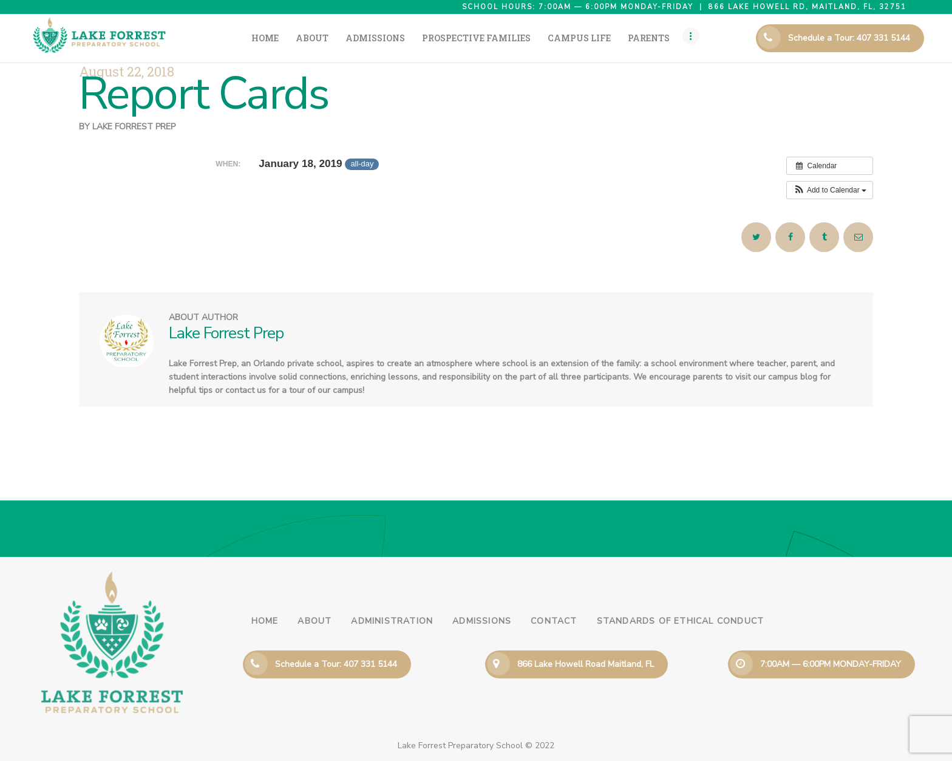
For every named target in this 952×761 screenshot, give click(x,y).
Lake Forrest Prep (133, 126)
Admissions (481, 621)
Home (265, 621)
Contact (554, 621)
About (315, 621)
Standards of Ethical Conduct (680, 621)
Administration (392, 621)
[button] (829, 190)
